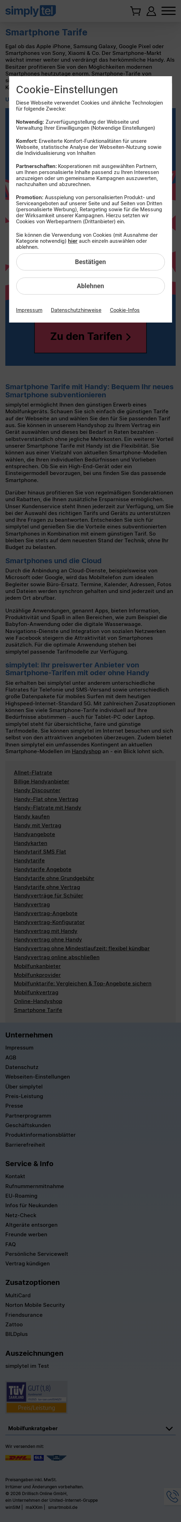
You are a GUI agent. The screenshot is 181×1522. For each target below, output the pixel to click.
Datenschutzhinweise (76, 310)
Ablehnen (90, 286)
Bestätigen (90, 261)
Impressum (29, 310)
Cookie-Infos (125, 310)
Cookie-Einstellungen (67, 90)
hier (73, 241)
